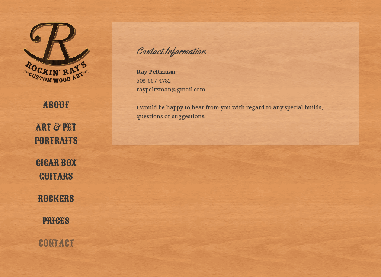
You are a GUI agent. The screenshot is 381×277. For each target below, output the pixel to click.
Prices (56, 221)
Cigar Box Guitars (56, 170)
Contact (56, 243)
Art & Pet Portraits (56, 134)
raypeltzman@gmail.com (171, 89)
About (56, 105)
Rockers (56, 198)
